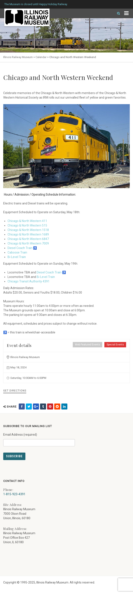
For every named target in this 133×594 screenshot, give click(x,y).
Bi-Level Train (17, 257)
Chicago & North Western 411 (27, 221)
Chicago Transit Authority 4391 (28, 281)
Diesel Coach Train (20, 248)
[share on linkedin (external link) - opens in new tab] (64, 407)
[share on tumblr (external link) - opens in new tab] (43, 407)
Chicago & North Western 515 (27, 225)
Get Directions (14, 390)
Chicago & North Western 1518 (28, 230)
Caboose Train (17, 252)
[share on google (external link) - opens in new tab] (36, 407)
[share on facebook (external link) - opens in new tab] (22, 407)
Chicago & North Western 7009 (28, 243)
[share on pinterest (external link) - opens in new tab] (50, 407)
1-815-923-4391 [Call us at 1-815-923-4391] (14, 494)
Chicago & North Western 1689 (28, 234)
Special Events (115, 344)
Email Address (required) (39, 438)
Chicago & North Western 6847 (28, 239)
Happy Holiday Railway (53, 4)
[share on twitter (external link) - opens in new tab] (29, 407)
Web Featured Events (87, 344)
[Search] (116, 13)
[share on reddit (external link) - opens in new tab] (57, 407)
